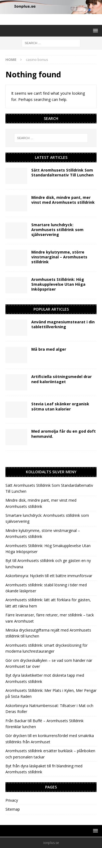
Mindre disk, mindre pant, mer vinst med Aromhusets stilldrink (63, 200)
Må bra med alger (48, 349)
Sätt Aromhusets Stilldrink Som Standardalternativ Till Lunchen (62, 172)
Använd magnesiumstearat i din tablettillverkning (63, 324)
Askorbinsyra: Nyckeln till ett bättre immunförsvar (48, 575)
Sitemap (12, 809)
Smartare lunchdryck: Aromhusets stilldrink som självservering (57, 229)
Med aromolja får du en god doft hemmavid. (63, 434)
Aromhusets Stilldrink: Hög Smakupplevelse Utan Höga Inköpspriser (58, 284)
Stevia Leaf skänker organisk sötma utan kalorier (60, 406)
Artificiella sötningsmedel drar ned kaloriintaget (61, 379)
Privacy (11, 800)
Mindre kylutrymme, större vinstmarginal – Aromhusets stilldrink (59, 256)
